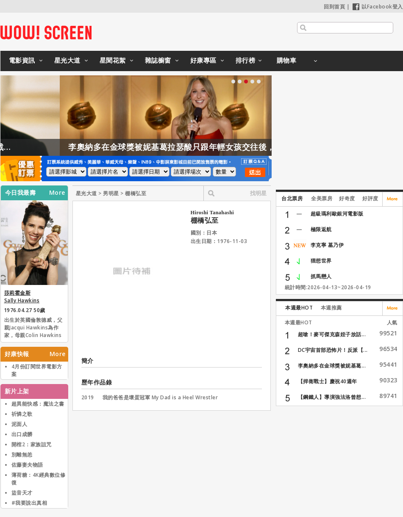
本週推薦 (331, 307)
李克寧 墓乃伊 (327, 245)
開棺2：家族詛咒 (31, 444)
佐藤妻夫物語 (27, 464)
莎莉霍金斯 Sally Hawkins (22, 296)
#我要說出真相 (29, 502)
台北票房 (292, 198)
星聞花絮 (113, 60)
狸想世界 (321, 260)
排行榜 (246, 60)
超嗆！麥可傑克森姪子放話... (332, 334)
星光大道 (67, 60)
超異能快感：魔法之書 (37, 403)
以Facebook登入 (378, 6)
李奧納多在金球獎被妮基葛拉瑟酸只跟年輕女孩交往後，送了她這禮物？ (216, 146)
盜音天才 (22, 492)
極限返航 (321, 229)
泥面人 (19, 424)
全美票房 (321, 198)
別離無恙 (22, 454)
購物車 (287, 60)
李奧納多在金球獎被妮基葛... (332, 365)
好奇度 (347, 198)
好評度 (370, 198)
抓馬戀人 (321, 276)
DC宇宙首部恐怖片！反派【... (333, 350)
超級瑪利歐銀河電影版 (337, 213)
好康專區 (203, 60)
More (57, 193)
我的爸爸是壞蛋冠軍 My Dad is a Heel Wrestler (160, 397)
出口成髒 (22, 434)
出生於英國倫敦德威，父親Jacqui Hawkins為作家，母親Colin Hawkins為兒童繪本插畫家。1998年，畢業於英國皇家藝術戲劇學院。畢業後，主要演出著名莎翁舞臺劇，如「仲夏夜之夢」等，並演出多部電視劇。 (34, 328)
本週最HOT (299, 307)
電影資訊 (22, 60)
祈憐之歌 (22, 413)
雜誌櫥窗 (158, 60)
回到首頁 (334, 6)
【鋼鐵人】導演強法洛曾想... (332, 397)
